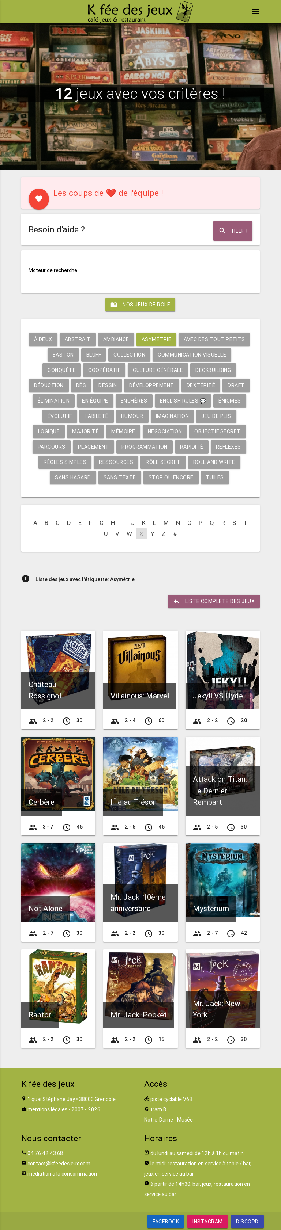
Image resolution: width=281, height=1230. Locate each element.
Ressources (116, 462)
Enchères (134, 400)
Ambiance (116, 339)
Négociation (165, 431)
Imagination (172, 416)
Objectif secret (217, 431)
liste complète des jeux (214, 601)
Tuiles (215, 477)
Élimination (54, 400)
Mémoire (123, 431)
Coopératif (104, 370)
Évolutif (60, 416)
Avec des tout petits (214, 339)
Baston (63, 354)
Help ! (232, 231)
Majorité (85, 431)
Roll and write (214, 462)
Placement (93, 446)
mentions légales (47, 1109)
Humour (132, 416)
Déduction (49, 385)
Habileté (97, 416)
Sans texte (120, 477)
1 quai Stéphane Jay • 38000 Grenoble (71, 1099)
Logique (49, 431)
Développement (151, 385)
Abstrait (78, 339)
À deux (43, 339)
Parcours (51, 446)
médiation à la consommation (62, 1173)
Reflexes (228, 446)
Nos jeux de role (140, 304)
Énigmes (229, 400)
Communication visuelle (192, 354)
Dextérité (201, 385)
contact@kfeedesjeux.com (58, 1163)
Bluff (93, 354)
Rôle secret (163, 462)
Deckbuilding (213, 370)
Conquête (62, 370)
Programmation (144, 446)
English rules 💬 (183, 400)
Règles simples (65, 462)
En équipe (95, 400)
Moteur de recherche (53, 270)
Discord (247, 1221)
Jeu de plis (216, 416)
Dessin (107, 385)
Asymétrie (157, 339)
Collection (129, 354)
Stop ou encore (171, 477)
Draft (236, 385)
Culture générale (158, 370)
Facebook (166, 1221)
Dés (81, 385)
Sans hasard (73, 477)
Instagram (207, 1221)
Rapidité (191, 446)
